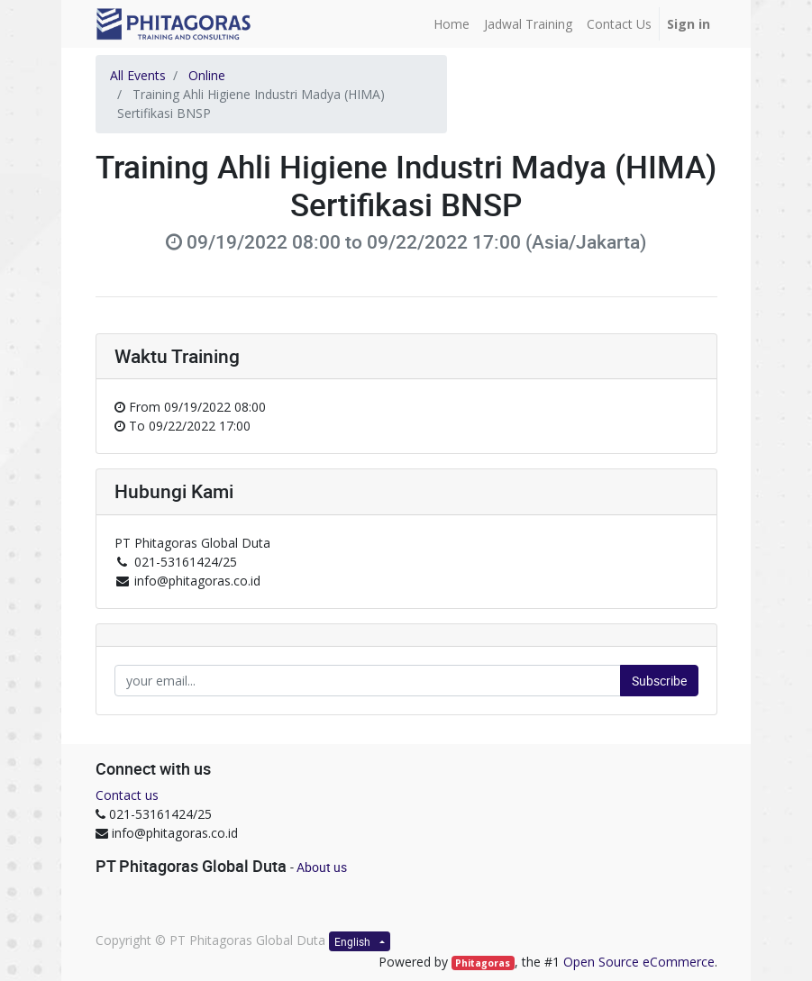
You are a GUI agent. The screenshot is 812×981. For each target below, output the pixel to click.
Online (206, 75)
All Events (138, 75)
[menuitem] (451, 24)
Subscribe (659, 680)
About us (322, 867)
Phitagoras (482, 963)
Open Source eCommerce (639, 961)
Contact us (127, 795)
